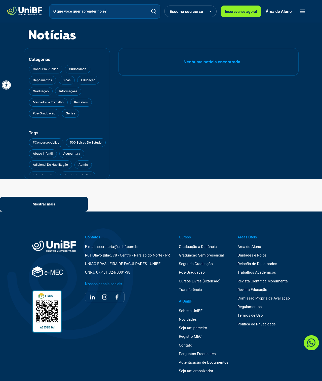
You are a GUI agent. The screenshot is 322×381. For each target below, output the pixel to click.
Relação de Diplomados (257, 264)
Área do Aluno (279, 11)
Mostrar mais (44, 204)
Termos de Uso (250, 315)
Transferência (190, 290)
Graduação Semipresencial (201, 255)
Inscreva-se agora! (241, 11)
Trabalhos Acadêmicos (256, 272)
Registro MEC (190, 336)
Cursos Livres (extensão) (200, 281)
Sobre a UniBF (191, 311)
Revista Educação (252, 290)
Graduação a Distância (198, 247)
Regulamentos (249, 307)
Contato (185, 345)
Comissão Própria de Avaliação (263, 298)
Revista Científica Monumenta (262, 281)
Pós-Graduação (192, 272)
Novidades (188, 319)
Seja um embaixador (196, 371)
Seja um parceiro (193, 328)
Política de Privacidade (256, 324)
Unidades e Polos (252, 255)
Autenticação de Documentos (203, 362)
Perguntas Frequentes (197, 354)
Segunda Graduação (196, 264)
